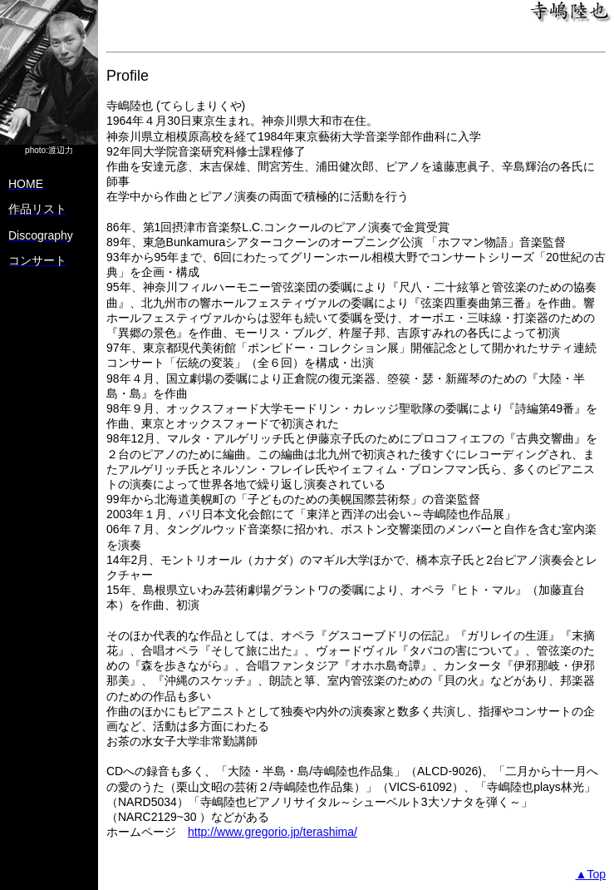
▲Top (591, 874)
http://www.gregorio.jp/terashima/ (272, 831)
